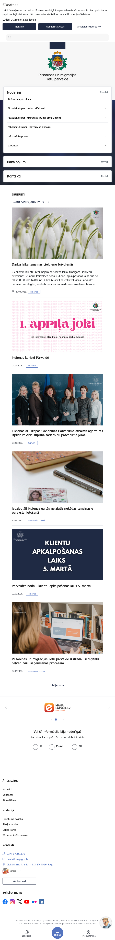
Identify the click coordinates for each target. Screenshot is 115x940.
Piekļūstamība (10, 824)
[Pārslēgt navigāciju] (57, 933)
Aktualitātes (9, 800)
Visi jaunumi (57, 685)
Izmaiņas (34, 292)
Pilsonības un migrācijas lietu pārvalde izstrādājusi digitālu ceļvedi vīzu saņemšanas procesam (55, 661)
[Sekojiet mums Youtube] (26, 902)
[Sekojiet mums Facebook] (5, 901)
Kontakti (7, 789)
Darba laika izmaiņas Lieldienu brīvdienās (42, 264)
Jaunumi (32, 365)
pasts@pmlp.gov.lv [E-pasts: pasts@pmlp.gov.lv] (17, 859)
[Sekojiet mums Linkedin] (41, 901)
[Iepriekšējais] (6, 707)
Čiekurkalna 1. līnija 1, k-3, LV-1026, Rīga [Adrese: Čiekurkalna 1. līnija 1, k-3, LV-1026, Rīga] (30, 864)
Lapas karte (9, 829)
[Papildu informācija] (19, 871)
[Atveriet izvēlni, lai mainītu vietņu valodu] (27, 934)
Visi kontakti (19, 881)
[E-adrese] (9, 871)
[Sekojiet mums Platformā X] (19, 901)
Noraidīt (19, 26)
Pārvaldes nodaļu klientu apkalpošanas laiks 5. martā (51, 586)
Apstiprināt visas (55, 26)
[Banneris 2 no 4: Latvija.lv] (57, 707)
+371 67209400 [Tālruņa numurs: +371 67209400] (16, 853)
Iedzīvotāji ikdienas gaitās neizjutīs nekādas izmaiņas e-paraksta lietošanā (53, 510)
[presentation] (28, 762)
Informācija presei (36, 520)
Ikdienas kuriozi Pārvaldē (30, 358)
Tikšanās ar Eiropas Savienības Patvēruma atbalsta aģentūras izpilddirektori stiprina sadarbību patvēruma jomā (57, 433)
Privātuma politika (13, 819)
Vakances (8, 794)
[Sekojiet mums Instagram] (12, 901)
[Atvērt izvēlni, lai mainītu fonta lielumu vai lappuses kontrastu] (88, 934)
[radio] (37, 746)
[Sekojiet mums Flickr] (34, 902)
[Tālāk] (109, 707)
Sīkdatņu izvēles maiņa (15, 835)
